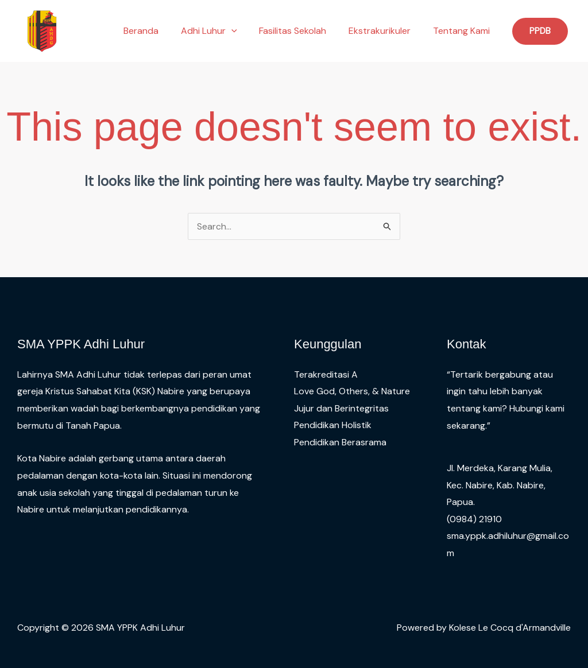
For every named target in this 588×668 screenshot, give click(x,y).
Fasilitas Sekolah (302, 31)
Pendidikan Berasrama (340, 442)
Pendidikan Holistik (333, 426)
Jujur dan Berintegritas (341, 408)
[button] (244, 31)
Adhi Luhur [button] (222, 31)
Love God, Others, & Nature (352, 391)
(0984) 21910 (474, 519)
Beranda (158, 31)
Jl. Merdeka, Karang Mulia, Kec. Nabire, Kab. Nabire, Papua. (499, 485)
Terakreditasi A (326, 374)
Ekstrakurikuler (385, 31)
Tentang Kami (463, 31)
